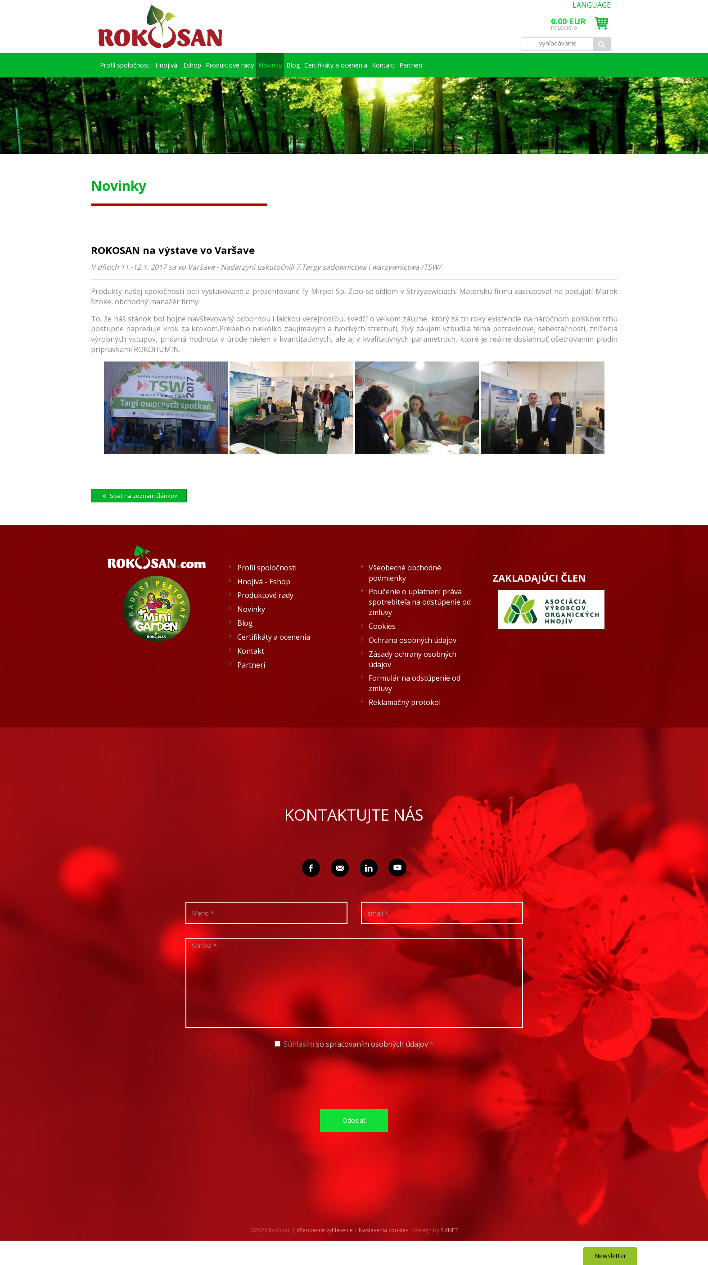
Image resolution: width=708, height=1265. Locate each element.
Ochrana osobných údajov (412, 664)
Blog (376, 65)
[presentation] (357, 1102)
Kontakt (519, 65)
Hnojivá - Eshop (190, 65)
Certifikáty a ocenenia (447, 65)
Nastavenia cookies (383, 1254)
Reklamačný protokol (405, 727)
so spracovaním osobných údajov (372, 1068)
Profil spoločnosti (128, 65)
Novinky (314, 65)
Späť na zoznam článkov (138, 520)
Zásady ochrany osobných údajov (412, 683)
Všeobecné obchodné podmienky (405, 597)
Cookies (382, 650)
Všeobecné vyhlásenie (325, 1254)
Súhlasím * (354, 1068)
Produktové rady (252, 65)
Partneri (128, 89)
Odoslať (354, 1144)
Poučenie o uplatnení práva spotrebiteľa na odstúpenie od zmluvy (420, 626)
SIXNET (449, 1254)
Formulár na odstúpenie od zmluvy (414, 707)
